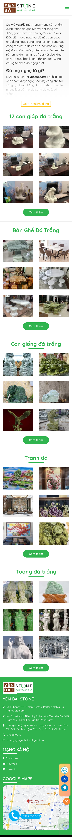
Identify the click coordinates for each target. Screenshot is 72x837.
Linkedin (11, 769)
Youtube (12, 763)
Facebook (12, 758)
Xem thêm (36, 212)
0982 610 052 (30, 816)
